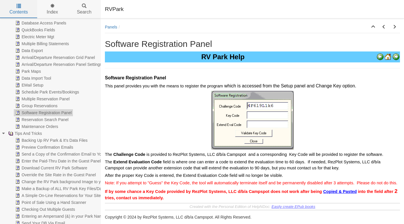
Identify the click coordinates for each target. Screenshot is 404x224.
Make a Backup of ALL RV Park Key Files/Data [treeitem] (59, 188)
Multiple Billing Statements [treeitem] (41, 43)
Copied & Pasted (339, 191)
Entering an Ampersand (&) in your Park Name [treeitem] (59, 216)
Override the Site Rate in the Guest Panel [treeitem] (55, 174)
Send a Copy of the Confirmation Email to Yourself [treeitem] (62, 154)
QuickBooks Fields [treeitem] (34, 29)
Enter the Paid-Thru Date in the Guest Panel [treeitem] (57, 161)
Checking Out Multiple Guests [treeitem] (44, 209)
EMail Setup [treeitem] (28, 85)
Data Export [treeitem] (28, 50)
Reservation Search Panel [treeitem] (41, 119)
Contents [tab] (19, 9)
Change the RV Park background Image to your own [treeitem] (64, 181)
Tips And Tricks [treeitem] (24, 133)
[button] (373, 27)
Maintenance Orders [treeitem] (36, 126)
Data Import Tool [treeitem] (32, 78)
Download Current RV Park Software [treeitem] (50, 167)
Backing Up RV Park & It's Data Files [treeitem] (51, 140)
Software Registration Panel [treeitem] (43, 112)
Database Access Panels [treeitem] (40, 23)
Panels (111, 27)
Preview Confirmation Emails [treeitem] (43, 147)
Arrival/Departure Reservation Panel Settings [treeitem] (58, 64)
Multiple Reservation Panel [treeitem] (42, 98)
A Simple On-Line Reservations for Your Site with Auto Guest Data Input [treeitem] (82, 195)
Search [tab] (84, 9)
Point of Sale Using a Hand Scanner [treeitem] (50, 202)
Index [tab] (52, 9)
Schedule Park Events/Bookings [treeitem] (46, 92)
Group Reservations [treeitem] (36, 105)
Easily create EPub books (293, 206)
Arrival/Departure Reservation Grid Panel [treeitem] (54, 57)
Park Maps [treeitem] (27, 71)
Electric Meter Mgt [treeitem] (34, 36)
